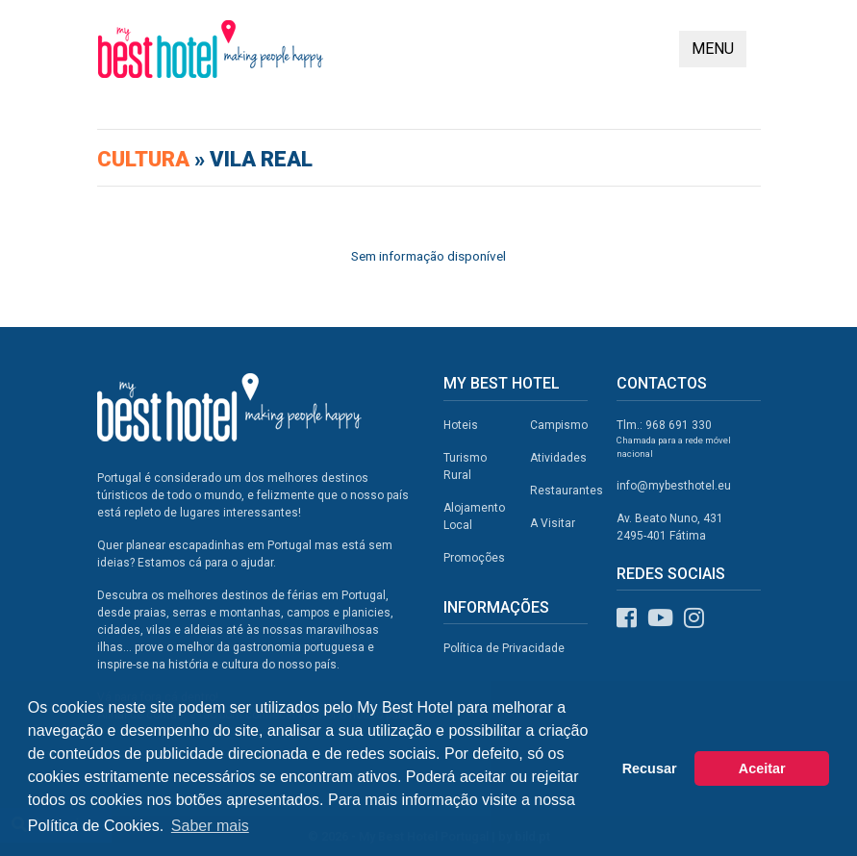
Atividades (558, 458)
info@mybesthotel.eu (674, 485)
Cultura (145, 159)
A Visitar (552, 523)
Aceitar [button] (762, 768)
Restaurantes (566, 490)
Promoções (474, 558)
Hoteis (460, 425)
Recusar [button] (649, 768)
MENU (713, 48)
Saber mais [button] (210, 826)
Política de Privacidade (504, 648)
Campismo (559, 425)
